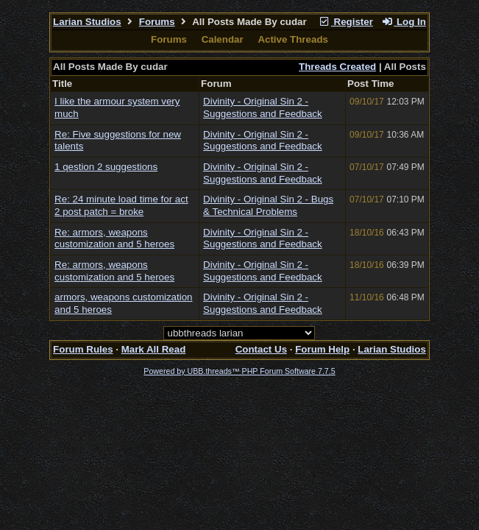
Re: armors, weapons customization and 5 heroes (114, 238)
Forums (157, 21)
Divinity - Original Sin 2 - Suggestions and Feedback (262, 107)
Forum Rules (83, 349)
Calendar (223, 39)
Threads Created (337, 66)
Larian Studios (87, 21)
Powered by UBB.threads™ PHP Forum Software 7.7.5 (239, 371)
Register (346, 21)
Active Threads (293, 39)
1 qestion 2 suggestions (105, 166)
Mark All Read (153, 349)
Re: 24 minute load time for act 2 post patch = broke (121, 205)
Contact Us (261, 349)
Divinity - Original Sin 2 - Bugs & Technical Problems (268, 205)
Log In (404, 21)
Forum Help (322, 349)
